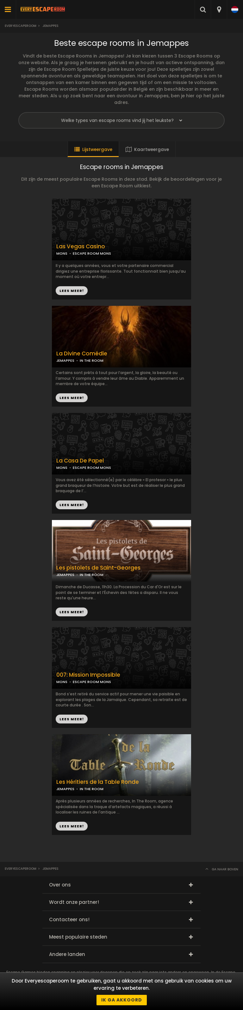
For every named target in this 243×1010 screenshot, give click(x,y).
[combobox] (219, 9)
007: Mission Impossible (88, 675)
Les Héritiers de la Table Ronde (97, 782)
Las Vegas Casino (80, 246)
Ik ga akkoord (121, 1000)
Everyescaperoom (20, 25)
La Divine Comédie (81, 353)
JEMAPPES (65, 360)
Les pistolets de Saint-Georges (98, 568)
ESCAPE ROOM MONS (92, 253)
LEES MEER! (71, 397)
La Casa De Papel (80, 460)
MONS (61, 253)
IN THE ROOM (91, 360)
